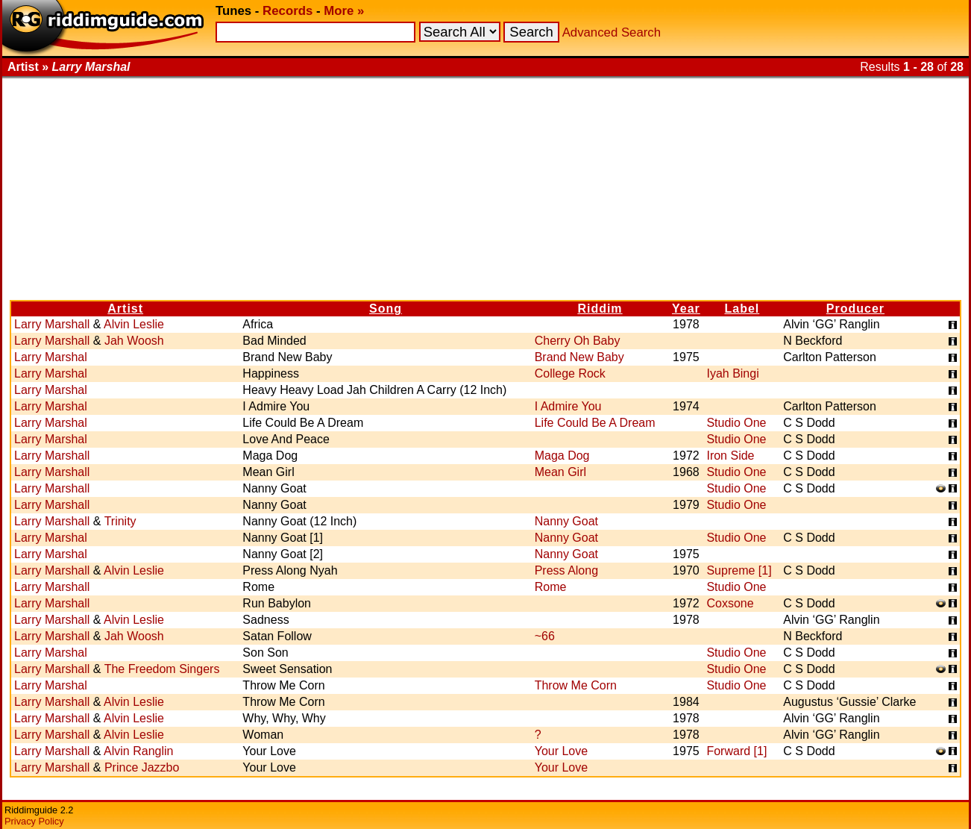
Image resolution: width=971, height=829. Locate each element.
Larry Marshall (51, 324)
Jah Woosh (134, 340)
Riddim (599, 308)
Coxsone (729, 603)
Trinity (120, 521)
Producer (855, 308)
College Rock (570, 373)
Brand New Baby (579, 357)
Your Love (561, 751)
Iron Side (730, 455)
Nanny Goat (566, 521)
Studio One (736, 422)
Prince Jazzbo (142, 767)
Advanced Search (611, 32)
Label (741, 308)
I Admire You (568, 406)
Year (686, 308)
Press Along (566, 570)
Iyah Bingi (732, 373)
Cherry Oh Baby (577, 340)
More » (344, 11)
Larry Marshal (50, 357)
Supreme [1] (738, 570)
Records (287, 11)
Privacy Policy (34, 821)
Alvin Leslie (134, 324)
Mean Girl (560, 472)
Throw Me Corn (576, 685)
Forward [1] (736, 751)
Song (385, 308)
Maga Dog (562, 455)
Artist (125, 308)
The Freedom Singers (162, 669)
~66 (545, 636)
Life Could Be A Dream (595, 422)
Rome (551, 587)
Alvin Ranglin (138, 751)
